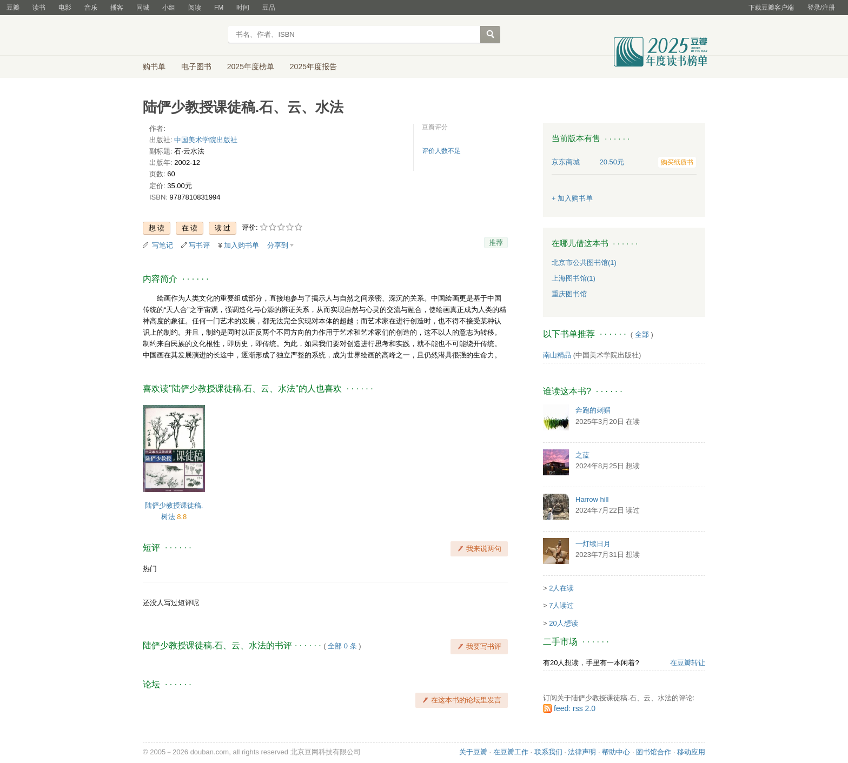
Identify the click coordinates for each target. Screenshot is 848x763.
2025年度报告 (313, 66)
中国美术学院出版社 (205, 140)
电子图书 (196, 66)
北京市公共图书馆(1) (584, 262)
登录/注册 (821, 7)
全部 (642, 334)
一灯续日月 (593, 544)
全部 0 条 (342, 646)
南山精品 (557, 355)
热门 (150, 569)
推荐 (496, 242)
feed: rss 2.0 (574, 708)
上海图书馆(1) (573, 278)
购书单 (154, 66)
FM (218, 7)
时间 (242, 7)
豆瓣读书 (182, 36)
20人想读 (563, 623)
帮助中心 (616, 752)
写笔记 (162, 245)
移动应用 (691, 752)
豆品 (268, 7)
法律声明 (582, 752)
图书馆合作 (653, 752)
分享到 (277, 245)
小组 (168, 7)
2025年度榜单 (250, 66)
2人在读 (561, 588)
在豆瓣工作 (510, 752)
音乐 (90, 7)
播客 (116, 7)
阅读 (194, 7)
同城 (142, 7)
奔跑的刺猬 (593, 410)
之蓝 (582, 455)
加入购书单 (241, 245)
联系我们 (548, 752)
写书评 (199, 245)
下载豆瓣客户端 (771, 7)
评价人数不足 (441, 151)
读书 (38, 7)
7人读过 (561, 605)
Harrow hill (591, 499)
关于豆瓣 (473, 752)
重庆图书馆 (569, 294)
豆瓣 (12, 7)
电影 (64, 7)
